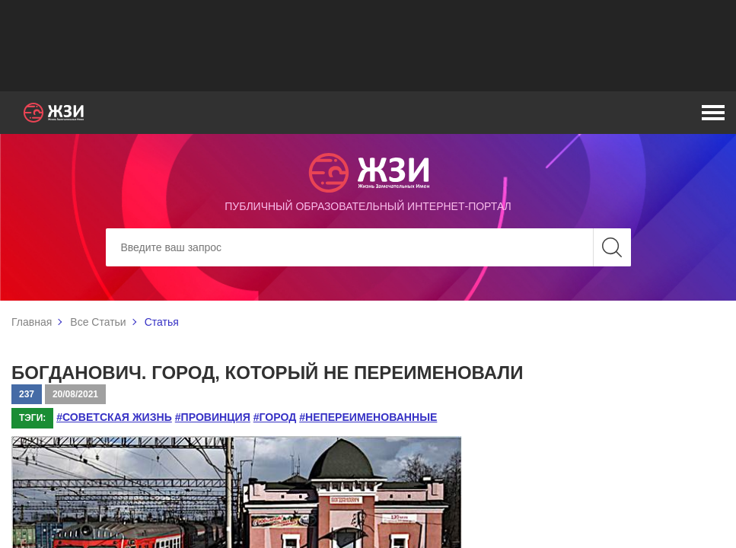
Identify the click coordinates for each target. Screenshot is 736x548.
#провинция (212, 417)
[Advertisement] (368, 46)
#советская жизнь (113, 417)
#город (273, 417)
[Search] (368, 247)
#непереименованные (366, 417)
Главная (31, 322)
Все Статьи (98, 322)
